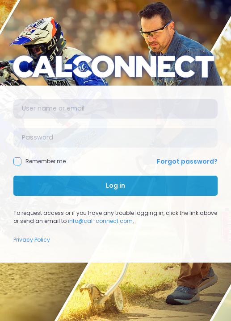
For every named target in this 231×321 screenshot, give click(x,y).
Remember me (39, 161)
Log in (115, 185)
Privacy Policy (31, 239)
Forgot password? (187, 161)
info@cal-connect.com (100, 221)
